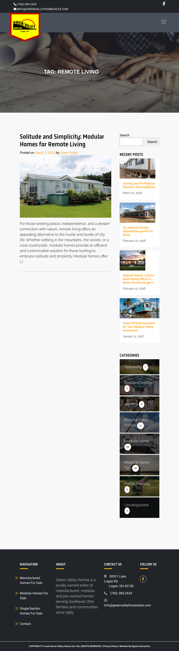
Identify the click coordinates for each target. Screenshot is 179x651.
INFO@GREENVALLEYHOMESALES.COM (41, 9)
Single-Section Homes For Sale (31, 610)
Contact (25, 623)
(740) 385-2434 (25, 4)
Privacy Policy (110, 646)
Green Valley (69, 152)
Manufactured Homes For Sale (31, 580)
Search (124, 135)
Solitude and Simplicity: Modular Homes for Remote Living (62, 140)
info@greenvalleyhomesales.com (127, 605)
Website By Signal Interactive (134, 646)
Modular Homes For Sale (34, 595)
